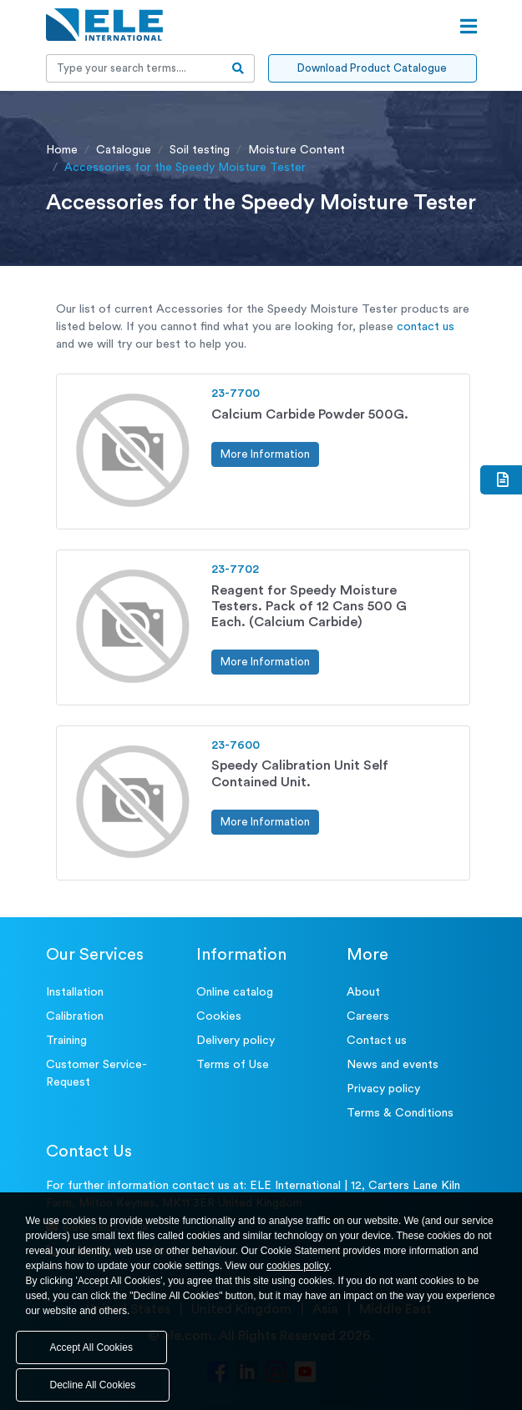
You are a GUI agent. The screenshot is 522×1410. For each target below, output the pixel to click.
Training (66, 1040)
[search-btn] (238, 68)
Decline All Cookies (93, 1385)
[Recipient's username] (134, 68)
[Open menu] (468, 27)
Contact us (377, 1040)
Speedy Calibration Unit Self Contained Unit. (299, 773)
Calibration (75, 1016)
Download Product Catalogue (372, 68)
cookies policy (297, 1266)
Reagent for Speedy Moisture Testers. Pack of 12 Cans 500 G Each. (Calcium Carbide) (309, 606)
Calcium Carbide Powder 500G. (309, 414)
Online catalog (234, 992)
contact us (425, 327)
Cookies (218, 1016)
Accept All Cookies (91, 1347)
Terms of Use (232, 1065)
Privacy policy (383, 1089)
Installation (75, 992)
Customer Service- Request (96, 1073)
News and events (392, 1065)
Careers (368, 1016)
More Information (265, 454)
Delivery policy (235, 1040)
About (363, 992)
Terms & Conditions (400, 1113)
